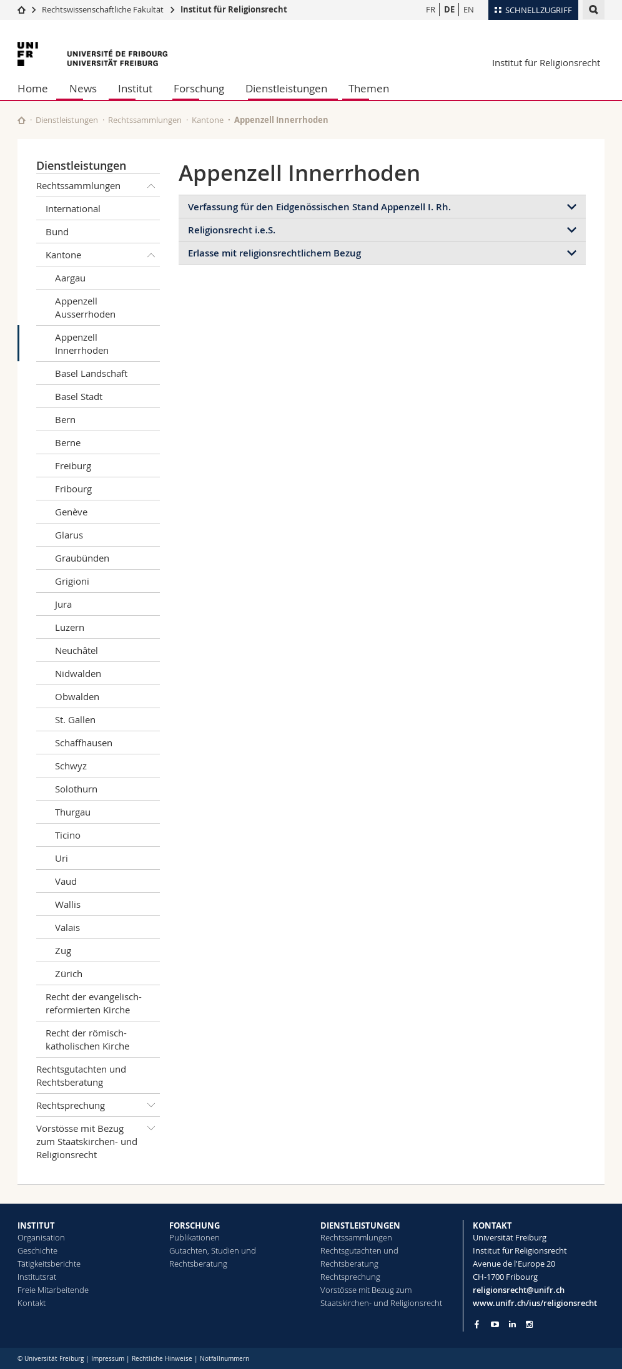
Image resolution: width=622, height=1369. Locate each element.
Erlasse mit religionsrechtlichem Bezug (274, 253)
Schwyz (71, 765)
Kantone (208, 119)
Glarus (69, 535)
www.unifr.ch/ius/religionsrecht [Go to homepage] (535, 1302)
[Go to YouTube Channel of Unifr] (495, 1324)
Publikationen (194, 1237)
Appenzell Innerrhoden (82, 343)
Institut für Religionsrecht (233, 9)
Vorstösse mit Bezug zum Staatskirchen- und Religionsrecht (98, 1139)
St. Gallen (75, 719)
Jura (63, 604)
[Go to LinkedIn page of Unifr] (512, 1324)
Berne (68, 442)
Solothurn (76, 788)
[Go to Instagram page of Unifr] (529, 1324)
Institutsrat (36, 1276)
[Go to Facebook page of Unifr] (477, 1324)
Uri (61, 858)
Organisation (41, 1237)
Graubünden (82, 558)
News (83, 88)
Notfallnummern (224, 1359)
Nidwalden (78, 673)
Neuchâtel (76, 650)
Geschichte (37, 1250)
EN (468, 9)
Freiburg (73, 465)
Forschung (199, 88)
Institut (135, 88)
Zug (63, 950)
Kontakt (31, 1302)
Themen (368, 88)
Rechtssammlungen (145, 119)
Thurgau (73, 812)
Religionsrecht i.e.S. (231, 229)
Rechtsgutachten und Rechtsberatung (81, 1075)
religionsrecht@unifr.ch (519, 1289)
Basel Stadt (78, 396)
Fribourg (73, 488)
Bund (57, 231)
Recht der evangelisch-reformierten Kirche (94, 1003)
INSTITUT (36, 1225)
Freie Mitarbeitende (53, 1289)
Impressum (107, 1359)
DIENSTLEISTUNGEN (360, 1225)
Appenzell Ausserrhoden (85, 307)
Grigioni (72, 581)
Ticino (68, 835)
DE (449, 9)
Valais (67, 927)
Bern (65, 419)
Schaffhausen (83, 742)
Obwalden (77, 696)
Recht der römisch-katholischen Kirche (87, 1039)
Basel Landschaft (91, 373)
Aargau (70, 277)
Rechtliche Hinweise (162, 1359)
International (73, 208)
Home (32, 88)
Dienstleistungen (286, 88)
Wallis (68, 904)
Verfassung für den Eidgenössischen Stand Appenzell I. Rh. (319, 206)
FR (430, 9)
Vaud (66, 881)
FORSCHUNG (194, 1225)
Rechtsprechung (98, 1105)
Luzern (69, 627)
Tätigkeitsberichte (49, 1263)
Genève (71, 511)
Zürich (68, 973)
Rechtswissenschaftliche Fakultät (103, 9)
